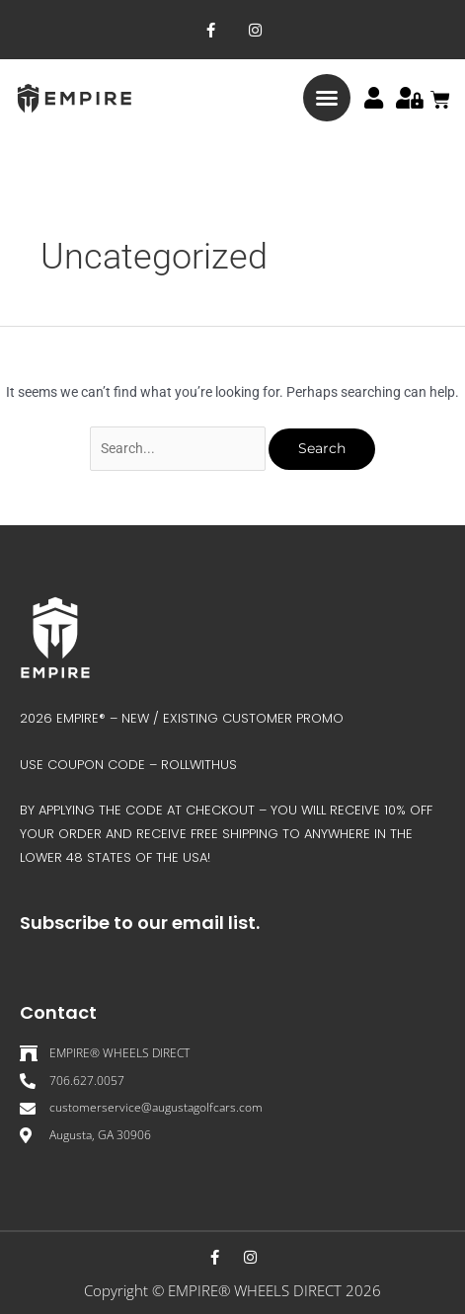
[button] (326, 97)
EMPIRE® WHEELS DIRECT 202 (270, 1290)
